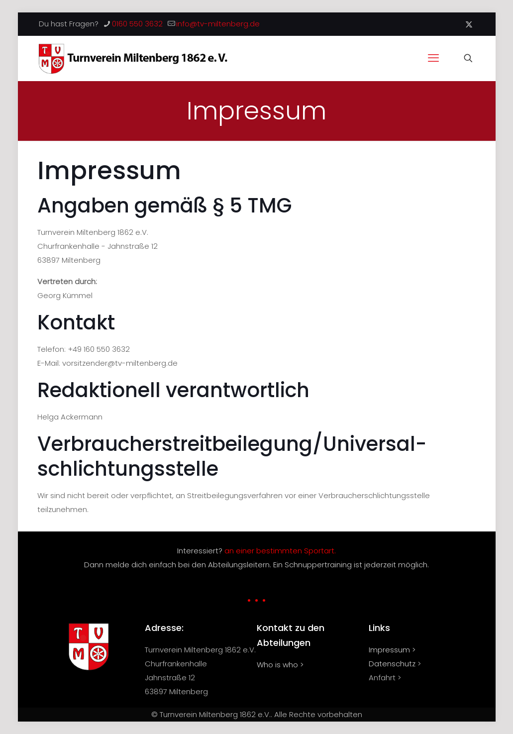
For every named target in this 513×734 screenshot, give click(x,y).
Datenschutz (392, 663)
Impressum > (392, 649)
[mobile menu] (433, 58)
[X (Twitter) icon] (469, 24)
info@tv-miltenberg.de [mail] (218, 23)
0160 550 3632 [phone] (137, 23)
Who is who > (280, 664)
